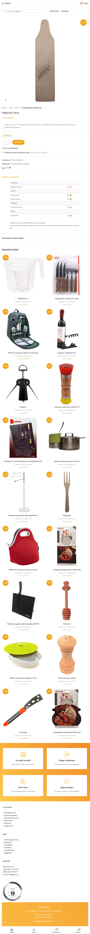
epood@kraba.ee (46, 917)
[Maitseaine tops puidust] (67, 654)
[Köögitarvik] (67, 492)
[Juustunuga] (23, 708)
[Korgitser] (23, 383)
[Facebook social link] (6, 167)
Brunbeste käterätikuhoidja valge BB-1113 (23, 515)
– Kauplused (7, 842)
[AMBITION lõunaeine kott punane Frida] (23, 546)
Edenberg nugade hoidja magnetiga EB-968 (23, 624)
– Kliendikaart (7, 845)
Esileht (4, 108)
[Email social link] (9, 167)
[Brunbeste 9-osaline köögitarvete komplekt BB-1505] (23, 437)
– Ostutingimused (9, 813)
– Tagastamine (8, 826)
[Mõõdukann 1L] (23, 275)
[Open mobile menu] (6, 3)
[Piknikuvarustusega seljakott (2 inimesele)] (23, 329)
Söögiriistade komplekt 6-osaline (66, 298)
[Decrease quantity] (3, 142)
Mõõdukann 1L (23, 298)
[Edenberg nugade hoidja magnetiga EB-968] (23, 600)
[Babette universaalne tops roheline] (67, 437)
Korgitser (23, 407)
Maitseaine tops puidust (67, 678)
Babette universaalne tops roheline (67, 461)
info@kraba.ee (13, 874)
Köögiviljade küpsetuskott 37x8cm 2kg (67, 570)
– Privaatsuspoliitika (10, 815)
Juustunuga (23, 732)
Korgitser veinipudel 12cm (67, 353)
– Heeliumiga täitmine (11, 839)
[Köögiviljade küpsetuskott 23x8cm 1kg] (67, 708)
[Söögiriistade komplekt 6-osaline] (67, 275)
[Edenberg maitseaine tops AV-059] (67, 383)
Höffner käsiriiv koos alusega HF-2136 (23, 678)
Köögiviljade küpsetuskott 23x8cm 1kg (67, 732)
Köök (17, 108)
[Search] (24, 11)
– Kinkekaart (7, 847)
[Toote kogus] (6, 142)
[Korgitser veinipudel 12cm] (67, 329)
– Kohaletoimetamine (11, 818)
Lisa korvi (18, 142)
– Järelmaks (7, 823)
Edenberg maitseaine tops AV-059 (67, 407)
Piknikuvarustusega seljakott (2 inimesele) (23, 353)
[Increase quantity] (9, 142)
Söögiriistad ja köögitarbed (31, 108)
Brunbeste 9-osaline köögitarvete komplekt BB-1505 (23, 461)
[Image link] (12, 891)
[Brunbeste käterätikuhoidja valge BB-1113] (23, 492)
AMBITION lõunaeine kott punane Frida (23, 570)
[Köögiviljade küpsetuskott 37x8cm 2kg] (67, 546)
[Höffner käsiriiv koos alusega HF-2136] (23, 654)
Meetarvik (67, 624)
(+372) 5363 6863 (47, 914)
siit (11, 228)
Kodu (11, 108)
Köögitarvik (67, 515)
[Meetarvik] (67, 600)
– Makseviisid (7, 820)
